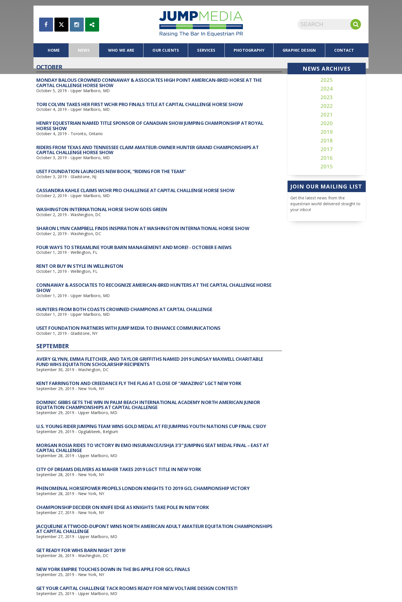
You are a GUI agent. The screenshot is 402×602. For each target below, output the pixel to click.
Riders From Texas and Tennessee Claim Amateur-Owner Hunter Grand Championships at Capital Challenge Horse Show (147, 150)
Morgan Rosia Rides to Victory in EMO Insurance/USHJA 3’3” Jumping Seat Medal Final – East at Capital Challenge (152, 447)
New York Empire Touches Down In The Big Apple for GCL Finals (113, 569)
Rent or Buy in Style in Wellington (79, 266)
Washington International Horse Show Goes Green (101, 209)
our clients (165, 50)
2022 (326, 106)
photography (249, 50)
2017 (326, 149)
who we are (121, 50)
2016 (326, 158)
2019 (326, 132)
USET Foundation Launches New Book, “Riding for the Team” (111, 171)
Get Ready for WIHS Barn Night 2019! (80, 550)
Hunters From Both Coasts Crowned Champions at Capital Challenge (124, 309)
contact (344, 50)
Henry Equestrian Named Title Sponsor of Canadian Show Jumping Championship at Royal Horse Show (149, 125)
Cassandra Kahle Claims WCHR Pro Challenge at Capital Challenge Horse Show (135, 190)
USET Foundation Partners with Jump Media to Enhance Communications (128, 328)
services (206, 50)
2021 (326, 115)
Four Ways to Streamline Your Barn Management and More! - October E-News (133, 247)
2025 (326, 80)
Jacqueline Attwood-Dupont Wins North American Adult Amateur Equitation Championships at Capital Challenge (154, 528)
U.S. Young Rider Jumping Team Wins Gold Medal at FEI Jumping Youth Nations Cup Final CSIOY (151, 426)
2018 (326, 141)
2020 (326, 123)
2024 (326, 89)
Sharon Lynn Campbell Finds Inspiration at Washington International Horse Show (142, 228)
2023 (326, 97)
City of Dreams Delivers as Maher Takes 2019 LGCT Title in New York (118, 469)
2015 (326, 166)
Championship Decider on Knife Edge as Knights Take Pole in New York (122, 507)
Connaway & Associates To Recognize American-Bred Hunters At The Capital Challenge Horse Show (153, 287)
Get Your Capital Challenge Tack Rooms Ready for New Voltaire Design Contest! (137, 588)
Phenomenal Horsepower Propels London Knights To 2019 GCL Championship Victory (143, 488)
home (54, 50)
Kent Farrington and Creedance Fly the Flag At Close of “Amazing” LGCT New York (138, 383)
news (84, 50)
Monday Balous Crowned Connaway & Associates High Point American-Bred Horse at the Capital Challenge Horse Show (149, 82)
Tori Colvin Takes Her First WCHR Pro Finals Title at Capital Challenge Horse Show (139, 104)
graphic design (299, 50)
